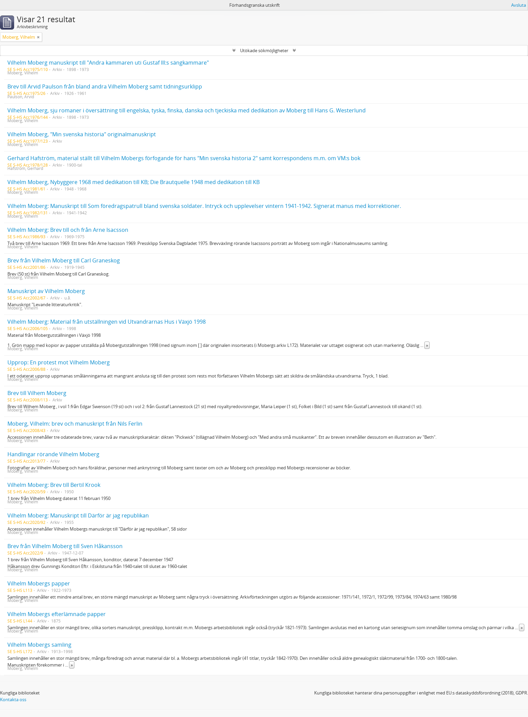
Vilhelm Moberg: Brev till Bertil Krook (53, 485)
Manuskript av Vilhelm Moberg (46, 291)
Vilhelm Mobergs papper (38, 583)
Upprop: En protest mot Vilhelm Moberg (58, 362)
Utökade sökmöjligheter (264, 50)
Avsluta (518, 5)
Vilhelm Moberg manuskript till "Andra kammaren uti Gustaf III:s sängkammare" (108, 62)
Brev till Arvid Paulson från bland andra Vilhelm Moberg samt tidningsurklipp (104, 86)
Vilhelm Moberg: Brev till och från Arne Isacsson (67, 230)
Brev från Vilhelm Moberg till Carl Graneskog (63, 260)
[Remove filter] (38, 37)
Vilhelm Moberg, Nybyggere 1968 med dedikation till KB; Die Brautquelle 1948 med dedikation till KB (133, 182)
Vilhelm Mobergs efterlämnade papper (56, 614)
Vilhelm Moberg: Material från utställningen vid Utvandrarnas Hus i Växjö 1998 (106, 321)
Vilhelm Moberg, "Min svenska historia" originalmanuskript (81, 134)
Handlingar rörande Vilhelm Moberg (53, 454)
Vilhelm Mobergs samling (39, 644)
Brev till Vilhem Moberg (36, 393)
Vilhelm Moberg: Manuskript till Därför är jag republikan (78, 515)
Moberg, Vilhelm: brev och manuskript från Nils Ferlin (74, 423)
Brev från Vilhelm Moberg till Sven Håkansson (65, 546)
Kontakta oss (13, 699)
